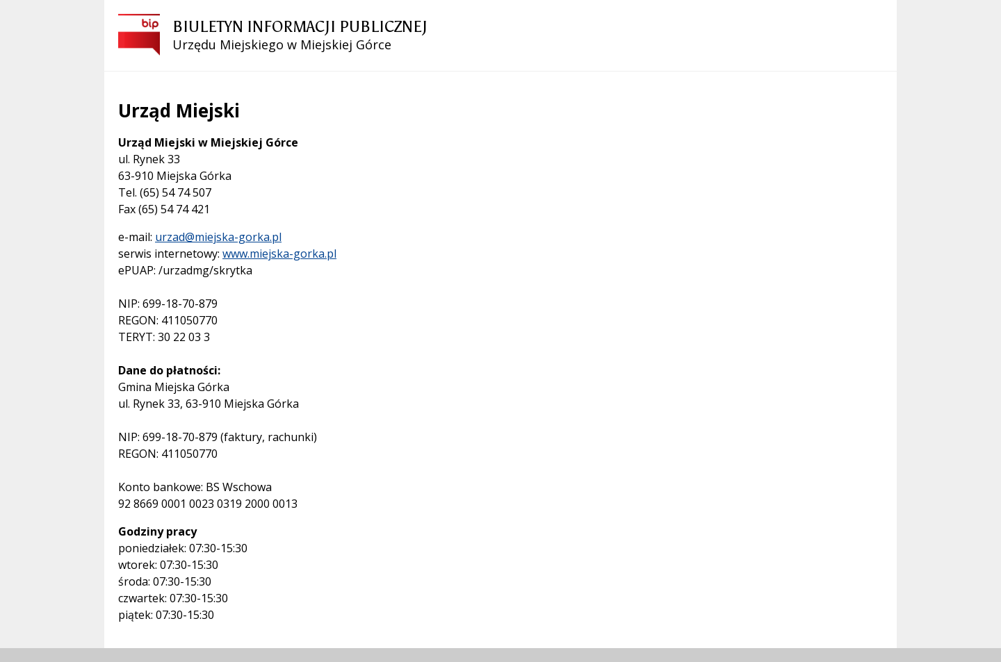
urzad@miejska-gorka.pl (218, 237)
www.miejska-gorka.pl (279, 253)
